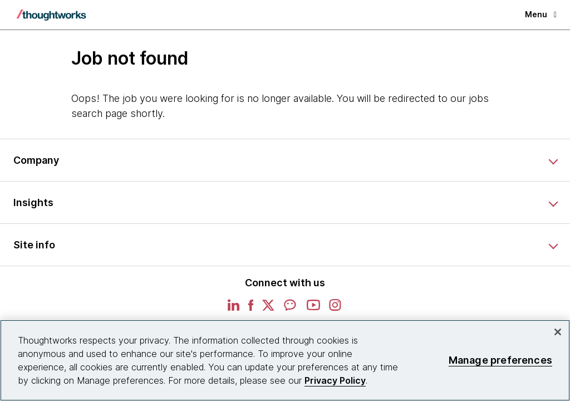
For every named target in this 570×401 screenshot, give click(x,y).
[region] (285, 360)
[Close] (558, 332)
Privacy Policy (335, 380)
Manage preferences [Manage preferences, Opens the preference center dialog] (500, 360)
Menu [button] (541, 14)
